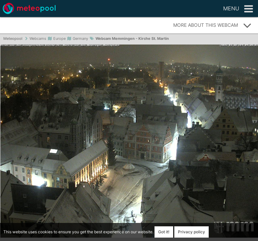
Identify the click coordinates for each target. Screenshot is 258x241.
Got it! (164, 231)
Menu (238, 9)
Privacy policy (191, 231)
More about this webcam (212, 25)
